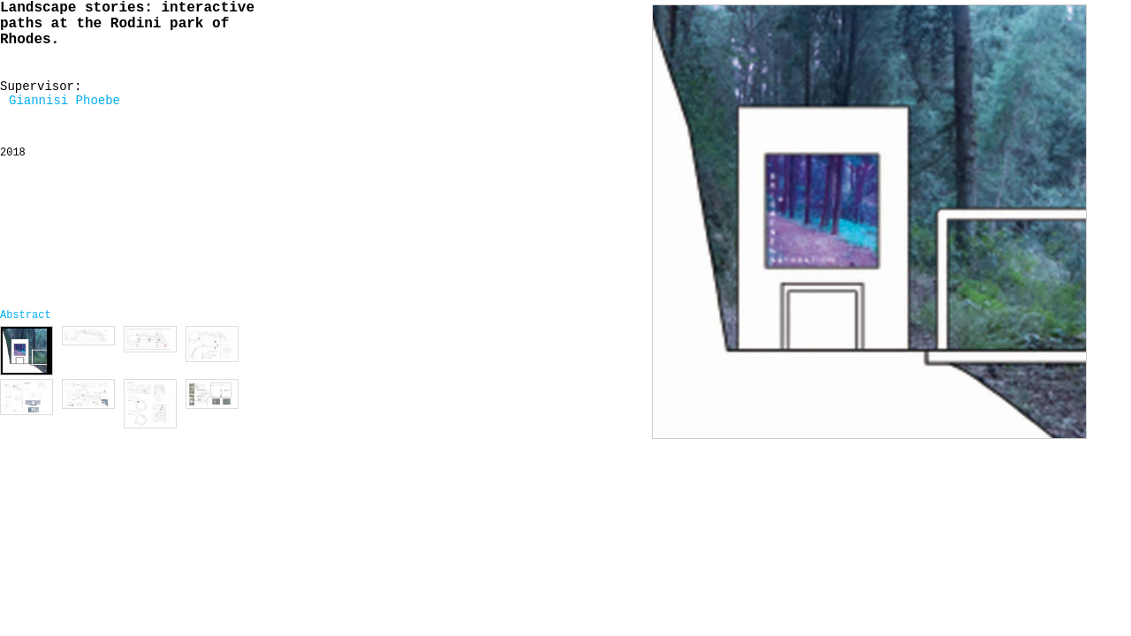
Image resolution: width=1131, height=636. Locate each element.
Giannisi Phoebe (64, 101)
